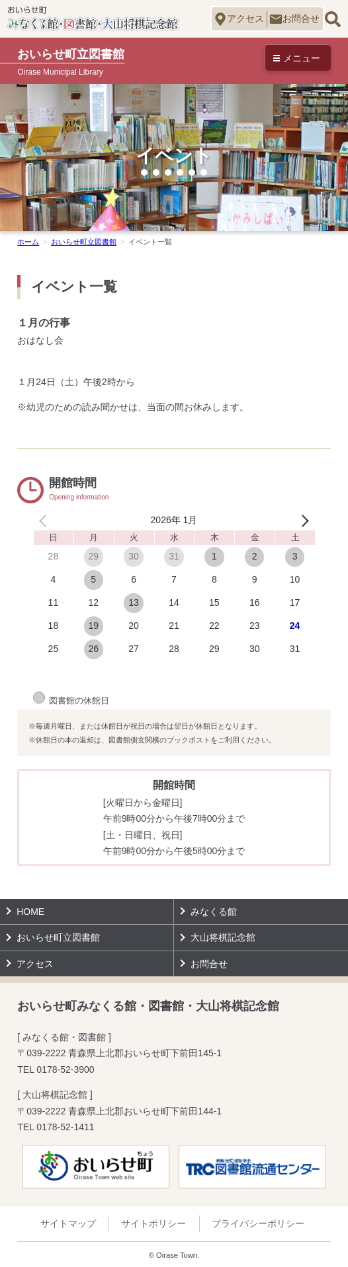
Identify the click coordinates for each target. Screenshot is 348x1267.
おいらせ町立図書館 (58, 937)
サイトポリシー (153, 1223)
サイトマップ (68, 1223)
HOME (30, 911)
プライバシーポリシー (258, 1223)
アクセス (245, 18)
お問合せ (301, 18)
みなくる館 (214, 911)
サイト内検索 (332, 19)
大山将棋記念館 (223, 937)
